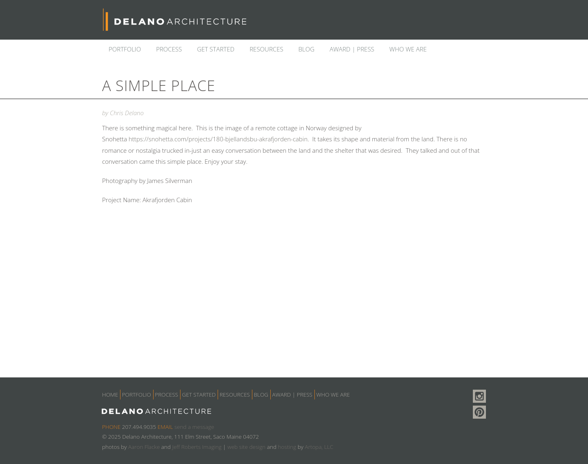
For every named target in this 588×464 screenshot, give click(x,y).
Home (110, 394)
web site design (246, 447)
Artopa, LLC (319, 447)
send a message (194, 427)
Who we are (408, 49)
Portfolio (125, 49)
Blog (306, 49)
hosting (287, 447)
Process (169, 49)
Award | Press (352, 49)
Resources (266, 49)
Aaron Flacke (144, 447)
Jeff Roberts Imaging (197, 447)
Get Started (215, 49)
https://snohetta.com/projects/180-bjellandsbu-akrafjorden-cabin (218, 139)
